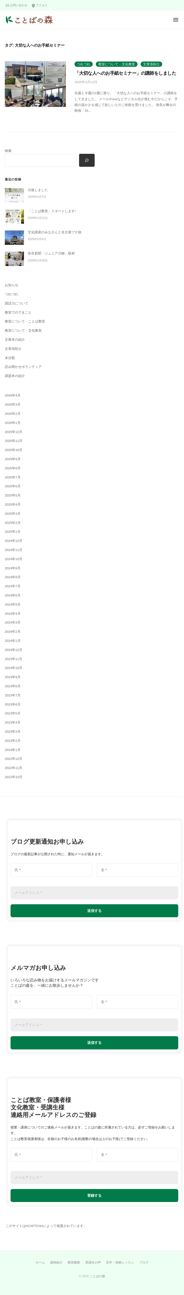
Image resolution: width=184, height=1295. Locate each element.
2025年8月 (13, 468)
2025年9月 (13, 459)
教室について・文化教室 (116, 64)
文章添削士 (151, 64)
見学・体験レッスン (120, 1262)
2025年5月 (13, 495)
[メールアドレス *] (94, 892)
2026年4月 (13, 395)
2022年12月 (13, 759)
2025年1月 (13, 531)
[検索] (87, 160)
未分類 (10, 358)
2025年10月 (13, 450)
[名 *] (137, 870)
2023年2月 (13, 741)
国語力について (16, 303)
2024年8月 (13, 577)
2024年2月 (13, 631)
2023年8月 (13, 686)
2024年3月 (13, 622)
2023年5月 (13, 713)
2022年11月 (13, 768)
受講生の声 (93, 1262)
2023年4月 (13, 722)
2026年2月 (13, 413)
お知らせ (11, 285)
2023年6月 (13, 704)
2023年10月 (13, 668)
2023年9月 (13, 677)
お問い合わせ (18, 5)
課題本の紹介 (15, 376)
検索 (8, 151)
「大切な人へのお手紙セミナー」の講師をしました (125, 73)
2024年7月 (13, 586)
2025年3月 (13, 513)
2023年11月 (13, 659)
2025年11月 (13, 441)
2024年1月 (13, 641)
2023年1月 (13, 750)
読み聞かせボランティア (23, 367)
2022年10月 (13, 777)
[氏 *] (51, 870)
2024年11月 (13, 550)
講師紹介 (56, 1262)
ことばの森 (97, 1276)
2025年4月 (13, 504)
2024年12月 (13, 541)
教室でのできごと (18, 312)
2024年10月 (13, 559)
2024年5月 (13, 604)
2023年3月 (13, 731)
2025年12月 (13, 432)
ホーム (40, 1262)
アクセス (41, 5)
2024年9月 (13, 568)
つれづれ (83, 64)
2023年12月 (13, 650)
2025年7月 (13, 477)
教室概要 (74, 1262)
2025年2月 (13, 523)
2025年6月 (13, 486)
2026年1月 (13, 423)
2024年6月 (13, 595)
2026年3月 (13, 404)
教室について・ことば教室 (25, 321)
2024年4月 (13, 613)
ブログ (144, 1262)
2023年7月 (13, 695)
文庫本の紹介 (15, 339)
